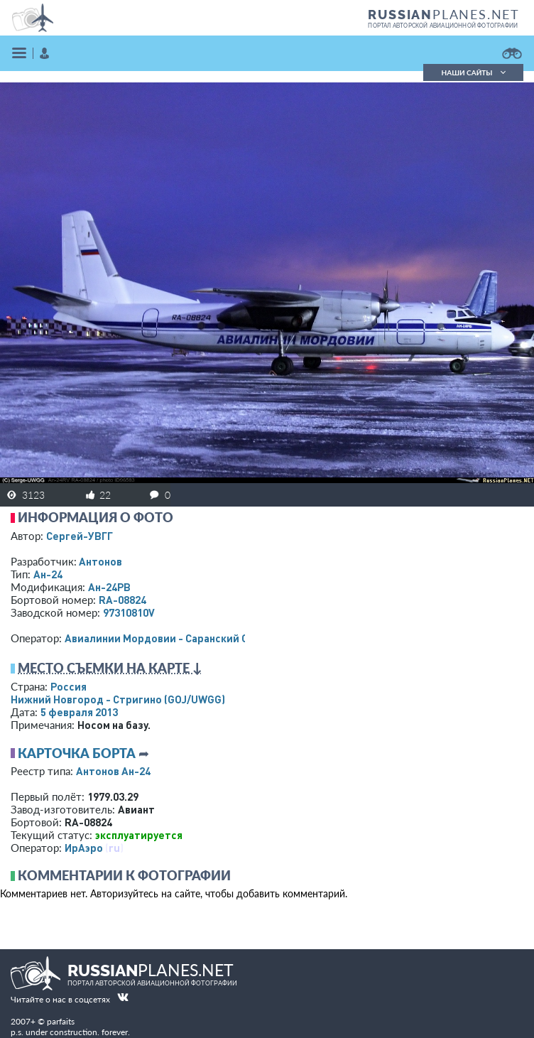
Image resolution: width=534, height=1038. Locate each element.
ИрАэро (84, 847)
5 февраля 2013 (79, 711)
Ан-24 (47, 574)
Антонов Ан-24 (113, 770)
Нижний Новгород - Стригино (118, 699)
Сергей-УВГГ (79, 535)
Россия (68, 686)
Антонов (100, 561)
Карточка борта (77, 753)
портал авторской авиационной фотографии (443, 25)
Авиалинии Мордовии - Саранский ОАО (164, 638)
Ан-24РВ (109, 586)
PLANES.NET (444, 14)
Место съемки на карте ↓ (110, 668)
